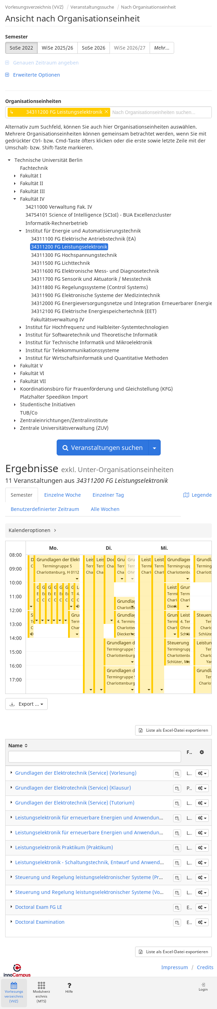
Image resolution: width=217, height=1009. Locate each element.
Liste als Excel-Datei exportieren (173, 730)
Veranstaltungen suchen (103, 447)
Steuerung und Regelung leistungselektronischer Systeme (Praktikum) (97, 877)
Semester (16, 36)
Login (203, 987)
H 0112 (73, 572)
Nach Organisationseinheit (148, 7)
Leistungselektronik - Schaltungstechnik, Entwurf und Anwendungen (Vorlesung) (109, 862)
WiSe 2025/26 (57, 47)
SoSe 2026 (93, 47)
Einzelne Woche (62, 495)
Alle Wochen (105, 509)
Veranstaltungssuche (92, 7)
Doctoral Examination (40, 922)
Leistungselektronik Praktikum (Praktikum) (64, 847)
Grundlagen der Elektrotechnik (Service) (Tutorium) (74, 802)
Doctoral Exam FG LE (38, 907)
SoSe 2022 (21, 47)
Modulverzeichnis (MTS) (41, 992)
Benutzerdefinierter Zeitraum (45, 509)
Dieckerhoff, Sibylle (134, 633)
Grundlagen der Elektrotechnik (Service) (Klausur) (73, 787)
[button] (30, 606)
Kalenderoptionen (30, 530)
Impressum (174, 967)
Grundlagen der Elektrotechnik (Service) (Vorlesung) (75, 772)
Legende (197, 495)
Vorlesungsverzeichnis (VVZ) (34, 7)
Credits (205, 967)
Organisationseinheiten (33, 101)
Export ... (26, 704)
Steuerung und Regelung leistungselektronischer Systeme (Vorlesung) (97, 892)
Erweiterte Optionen (32, 74)
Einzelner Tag (108, 495)
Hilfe (69, 988)
